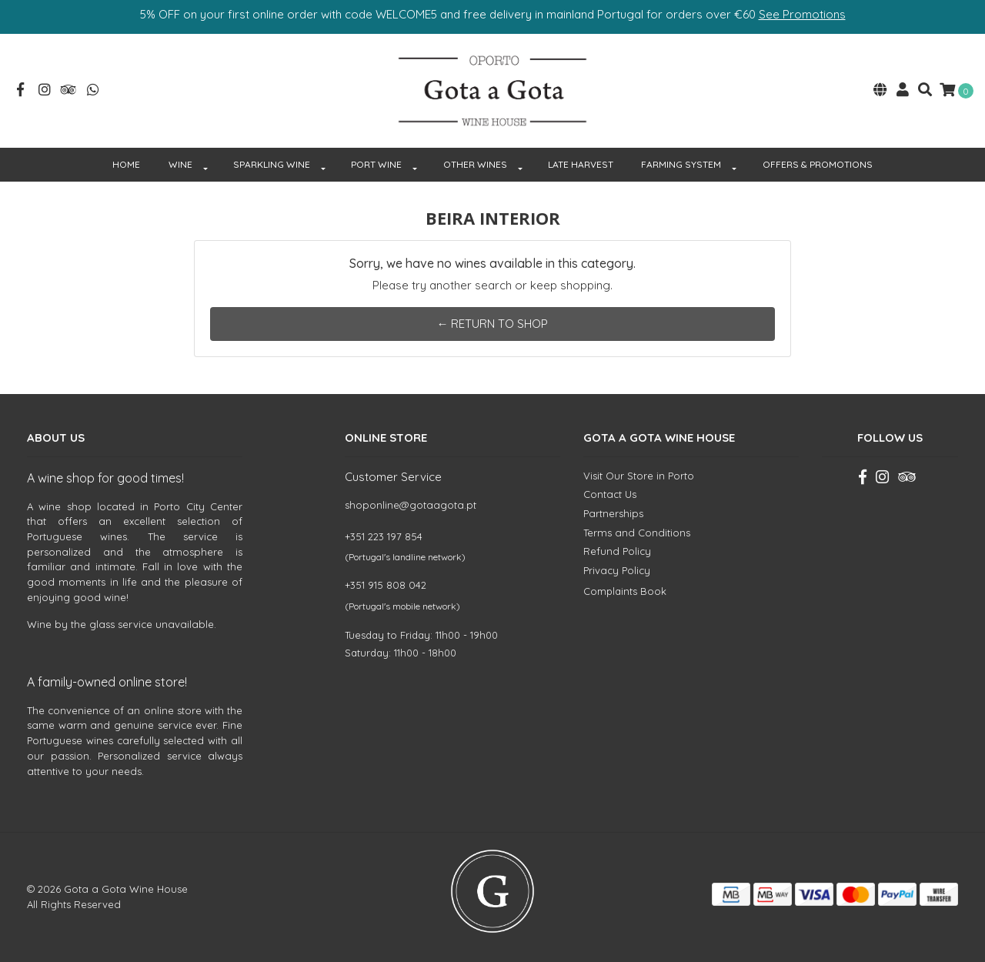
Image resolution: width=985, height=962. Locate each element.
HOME (126, 164)
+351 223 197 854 (383, 536)
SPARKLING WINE (271, 164)
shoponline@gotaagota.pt (410, 505)
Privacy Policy (616, 570)
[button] (880, 91)
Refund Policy (617, 551)
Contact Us (609, 494)
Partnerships (613, 513)
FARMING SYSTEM (681, 164)
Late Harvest (580, 164)
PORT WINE (376, 164)
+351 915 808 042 (385, 585)
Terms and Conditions (636, 532)
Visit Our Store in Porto (638, 475)
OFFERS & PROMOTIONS (818, 164)
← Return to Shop (492, 323)
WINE (180, 164)
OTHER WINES (475, 164)
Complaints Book (624, 591)
